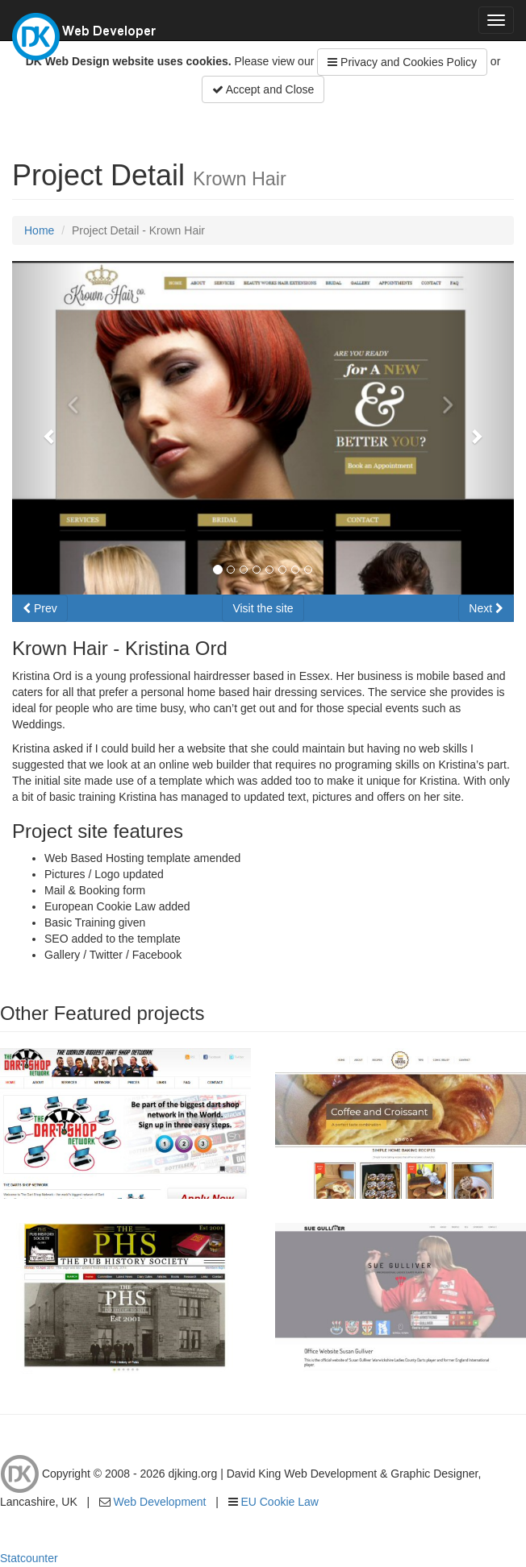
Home (39, 230)
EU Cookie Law (279, 1501)
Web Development (160, 1501)
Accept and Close (263, 89)
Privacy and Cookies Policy (402, 62)
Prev (40, 608)
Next (486, 608)
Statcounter (29, 1558)
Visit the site (262, 608)
